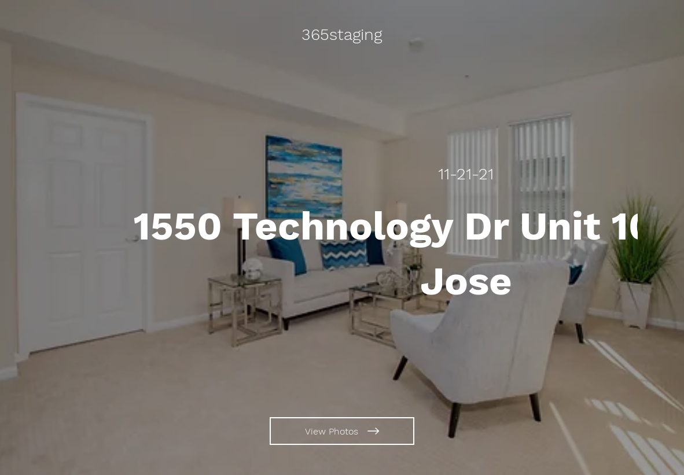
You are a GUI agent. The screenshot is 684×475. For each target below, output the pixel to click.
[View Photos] (342, 431)
